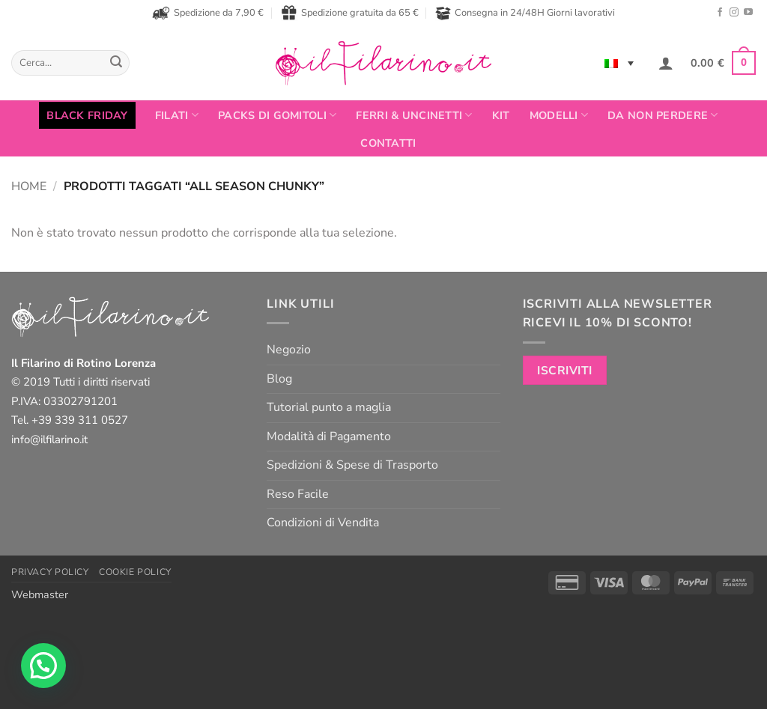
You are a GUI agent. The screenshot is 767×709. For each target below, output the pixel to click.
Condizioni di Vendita (323, 522)
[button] (665, 62)
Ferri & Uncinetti (414, 115)
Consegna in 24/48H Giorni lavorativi (525, 13)
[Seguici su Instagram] (734, 12)
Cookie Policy (135, 572)
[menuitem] (619, 63)
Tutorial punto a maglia (329, 407)
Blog (279, 379)
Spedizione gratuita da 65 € (350, 12)
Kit (501, 115)
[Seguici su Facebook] (719, 12)
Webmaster (39, 594)
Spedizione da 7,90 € (208, 13)
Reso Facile (298, 494)
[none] (619, 63)
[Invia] (116, 63)
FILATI (176, 115)
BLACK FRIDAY (86, 115)
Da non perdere (662, 115)
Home (28, 186)
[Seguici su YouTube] (748, 12)
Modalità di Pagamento (329, 436)
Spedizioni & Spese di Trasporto (352, 465)
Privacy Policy (50, 572)
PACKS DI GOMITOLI (277, 115)
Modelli (559, 115)
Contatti (388, 143)
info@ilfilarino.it (49, 439)
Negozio (289, 349)
